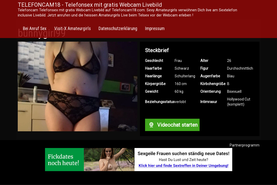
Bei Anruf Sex (35, 28)
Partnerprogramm (245, 145)
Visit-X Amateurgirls (72, 28)
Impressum (155, 28)
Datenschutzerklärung (118, 28)
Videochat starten (172, 125)
